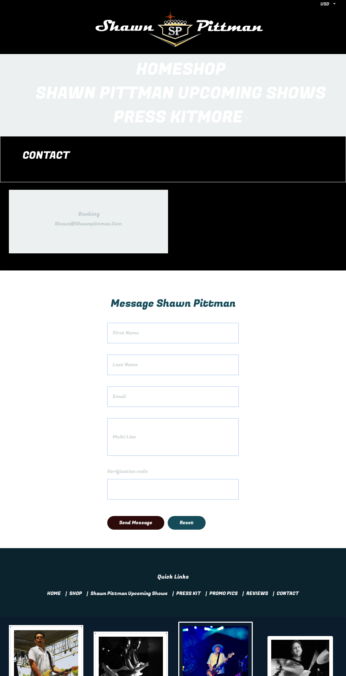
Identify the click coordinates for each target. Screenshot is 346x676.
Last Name (125, 317)
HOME (54, 545)
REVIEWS (257, 545)
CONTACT (288, 545)
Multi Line (124, 389)
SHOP (75, 545)
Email (119, 348)
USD (324, 4)
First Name (126, 285)
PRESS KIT (188, 545)
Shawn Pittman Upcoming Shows (129, 545)
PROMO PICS (223, 545)
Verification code (127, 423)
